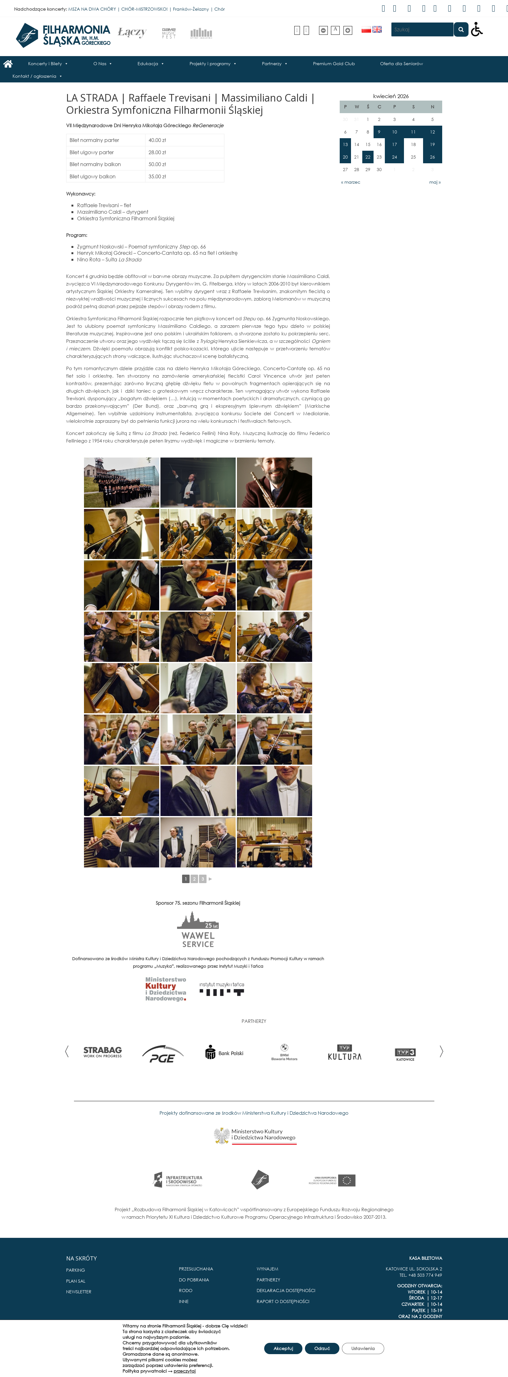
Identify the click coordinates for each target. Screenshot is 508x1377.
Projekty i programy (210, 63)
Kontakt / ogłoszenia (34, 76)
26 (432, 157)
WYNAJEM (267, 1269)
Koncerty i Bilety (45, 63)
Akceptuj (283, 1348)
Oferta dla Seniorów (401, 63)
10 (394, 132)
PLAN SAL (75, 1281)
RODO (185, 1290)
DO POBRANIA (194, 1280)
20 (345, 157)
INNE (184, 1301)
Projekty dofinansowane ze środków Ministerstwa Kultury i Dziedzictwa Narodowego (254, 1113)
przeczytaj (185, 1371)
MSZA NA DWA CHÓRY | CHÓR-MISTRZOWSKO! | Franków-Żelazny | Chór (146, 9)
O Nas (99, 63)
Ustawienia (363, 1348)
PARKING (75, 1270)
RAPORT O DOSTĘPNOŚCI (283, 1301)
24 (394, 157)
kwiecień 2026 (391, 96)
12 (432, 132)
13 (345, 144)
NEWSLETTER (79, 1292)
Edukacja (148, 63)
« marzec (350, 182)
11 (413, 132)
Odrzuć (322, 1348)
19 (432, 144)
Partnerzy (272, 63)
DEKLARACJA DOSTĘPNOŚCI (286, 1290)
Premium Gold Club (334, 63)
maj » (435, 182)
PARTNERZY (268, 1280)
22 (367, 157)
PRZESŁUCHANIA (196, 1269)
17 (394, 144)
